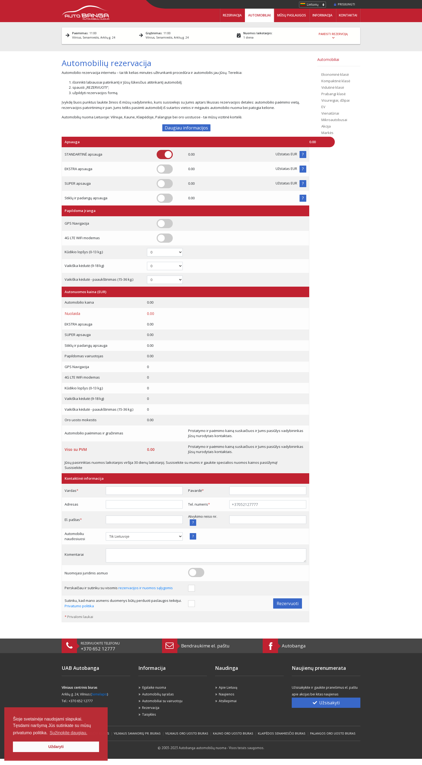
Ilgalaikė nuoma (154, 687)
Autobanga (294, 646)
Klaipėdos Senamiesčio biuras (281, 733)
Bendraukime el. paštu (205, 646)
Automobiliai (259, 15)
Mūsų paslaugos (291, 15)
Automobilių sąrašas (158, 694)
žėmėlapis (99, 694)
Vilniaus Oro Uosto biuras (186, 733)
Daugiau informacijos (186, 128)
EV (323, 106)
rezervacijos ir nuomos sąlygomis (145, 587)
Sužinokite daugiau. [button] (68, 732)
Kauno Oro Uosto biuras (233, 733)
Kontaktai (348, 15)
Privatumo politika (79, 605)
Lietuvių (312, 4)
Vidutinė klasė (332, 87)
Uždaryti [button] (56, 747)
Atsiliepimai (228, 701)
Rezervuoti (287, 603)
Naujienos (226, 694)
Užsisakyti (326, 703)
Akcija (326, 126)
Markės (327, 132)
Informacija (322, 15)
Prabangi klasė (333, 93)
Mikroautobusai (334, 119)
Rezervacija (232, 15)
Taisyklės (149, 714)
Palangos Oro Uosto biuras (333, 733)
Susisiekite (73, 467)
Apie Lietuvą (228, 687)
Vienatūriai (330, 113)
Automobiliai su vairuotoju (162, 701)
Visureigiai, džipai (335, 100)
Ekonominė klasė (335, 74)
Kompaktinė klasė (335, 80)
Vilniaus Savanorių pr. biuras (137, 733)
